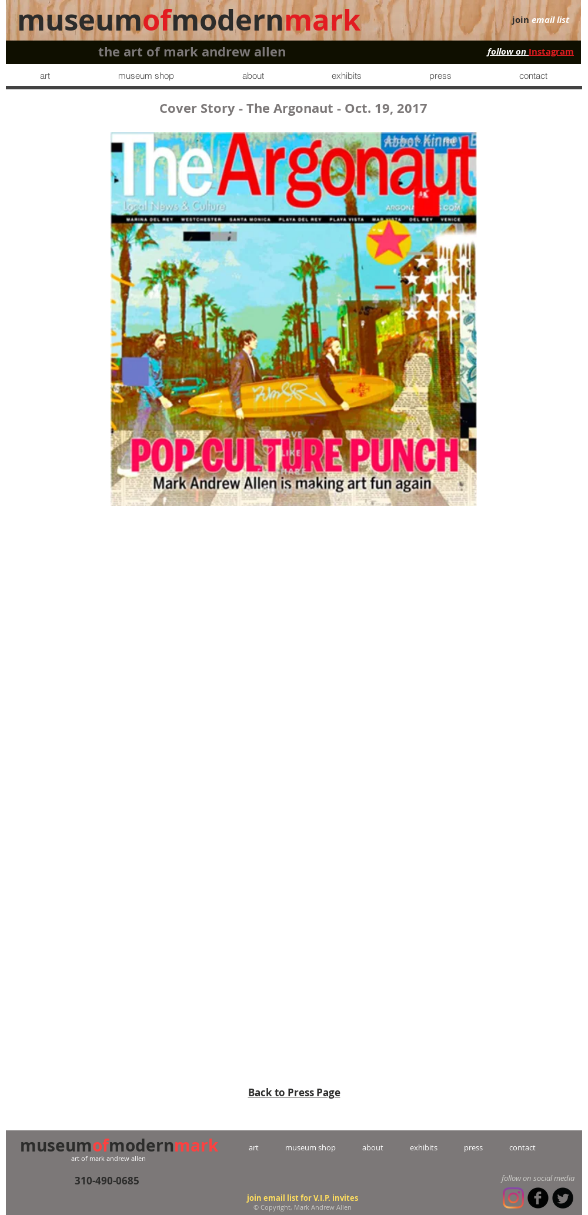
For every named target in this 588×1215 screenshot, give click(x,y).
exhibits (423, 1147)
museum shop (310, 1147)
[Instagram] (513, 1198)
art (267, 1147)
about (372, 1147)
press (460, 1147)
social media (553, 1178)
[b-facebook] (538, 1198)
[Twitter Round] (562, 1198)
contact (509, 1147)
